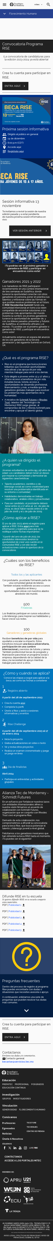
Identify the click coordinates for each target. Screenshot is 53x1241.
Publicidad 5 (15, 930)
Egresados (8, 1128)
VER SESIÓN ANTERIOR (30, 230)
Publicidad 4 (15, 923)
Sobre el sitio (32, 1238)
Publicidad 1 (15, 905)
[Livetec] (33, 1148)
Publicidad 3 (15, 917)
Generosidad (9, 1110)
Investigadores (22, 1099)
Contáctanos (13, 1156)
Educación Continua (14, 1088)
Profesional (22, 1084)
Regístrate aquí (16, 151)
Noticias (7, 1133)
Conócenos (9, 1117)
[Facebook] (4, 1147)
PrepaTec (7, 1084)
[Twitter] (9, 1147)
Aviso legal (9, 1236)
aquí (23, 703)
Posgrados (37, 1084)
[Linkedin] (15, 1147)
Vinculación (9, 1105)
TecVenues (32, 1127)
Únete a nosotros (12, 1139)
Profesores (8, 1123)
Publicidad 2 (15, 911)
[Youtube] (20, 1147)
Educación (9, 1080)
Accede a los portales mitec (23, 1160)
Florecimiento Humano (23, 13)
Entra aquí (15, 86)
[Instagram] (25, 1147)
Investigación (11, 1094)
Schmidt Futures (28, 399)
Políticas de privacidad (28, 1236)
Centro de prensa (36, 1131)
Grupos (6, 1099)
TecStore (31, 1123)
